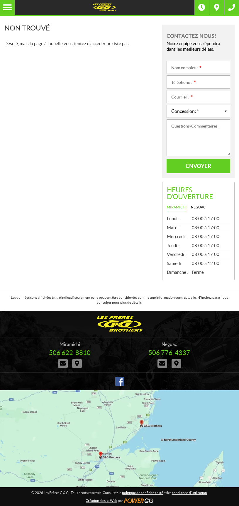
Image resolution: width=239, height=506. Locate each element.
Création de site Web (101, 500)
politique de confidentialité (142, 493)
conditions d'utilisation (189, 493)
